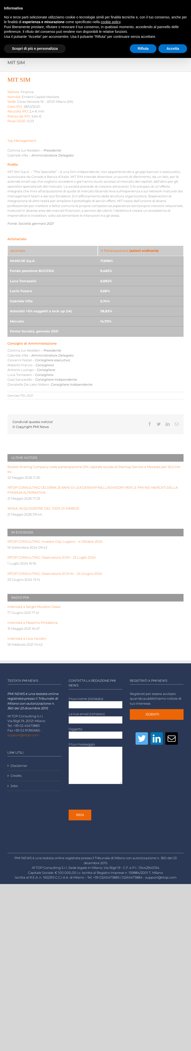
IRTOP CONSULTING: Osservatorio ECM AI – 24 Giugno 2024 (54, 574)
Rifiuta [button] (143, 49)
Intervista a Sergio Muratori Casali (33, 607)
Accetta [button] (172, 49)
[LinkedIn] (156, 738)
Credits (16, 776)
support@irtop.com (23, 735)
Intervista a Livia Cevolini (26, 638)
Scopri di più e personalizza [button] (35, 49)
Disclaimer (18, 766)
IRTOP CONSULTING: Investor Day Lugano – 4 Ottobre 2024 (55, 541)
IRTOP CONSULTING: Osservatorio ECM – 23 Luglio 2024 (51, 557)
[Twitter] (142, 738)
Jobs (14, 786)
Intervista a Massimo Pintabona (32, 623)
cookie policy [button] (110, 22)
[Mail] (171, 738)
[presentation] (106, 797)
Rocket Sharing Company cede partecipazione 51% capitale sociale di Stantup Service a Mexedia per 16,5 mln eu (94, 469)
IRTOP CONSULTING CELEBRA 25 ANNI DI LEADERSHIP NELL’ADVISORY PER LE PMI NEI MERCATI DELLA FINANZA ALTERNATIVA (92, 490)
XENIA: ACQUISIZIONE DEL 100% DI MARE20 (43, 508)
